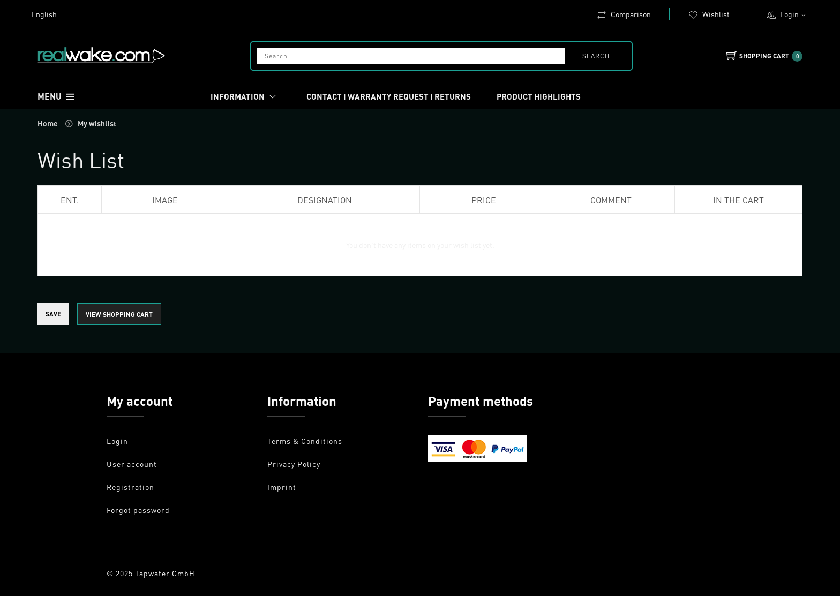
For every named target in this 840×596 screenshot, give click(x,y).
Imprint (281, 487)
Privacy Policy (293, 464)
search (596, 56)
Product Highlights (539, 96)
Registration (130, 487)
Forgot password (138, 510)
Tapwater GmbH (165, 573)
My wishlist (97, 123)
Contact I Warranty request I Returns (388, 96)
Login (794, 14)
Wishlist (709, 14)
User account (132, 464)
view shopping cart (119, 315)
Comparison (624, 14)
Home (48, 123)
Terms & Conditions (304, 441)
